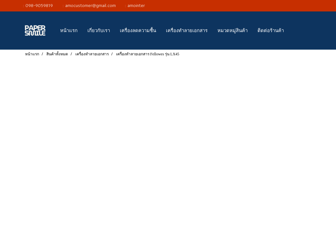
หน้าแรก (69, 30)
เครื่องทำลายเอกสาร (187, 30)
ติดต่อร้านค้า (270, 30)
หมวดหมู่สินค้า (232, 30)
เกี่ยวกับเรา (98, 30)
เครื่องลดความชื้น (138, 30)
